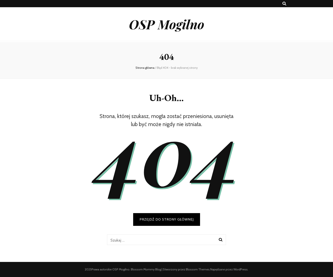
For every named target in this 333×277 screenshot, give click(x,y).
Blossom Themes (198, 269)
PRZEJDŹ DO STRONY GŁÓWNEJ (167, 219)
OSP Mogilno (166, 23)
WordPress (240, 269)
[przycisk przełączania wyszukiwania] (284, 4)
